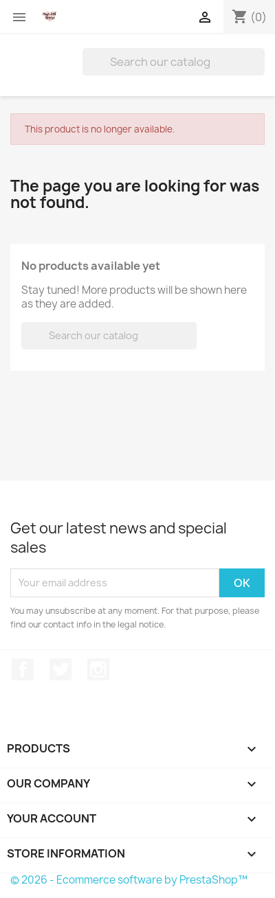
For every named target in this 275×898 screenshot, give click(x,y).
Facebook (23, 669)
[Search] (173, 62)
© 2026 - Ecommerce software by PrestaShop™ (129, 880)
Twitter (61, 669)
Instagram (98, 669)
